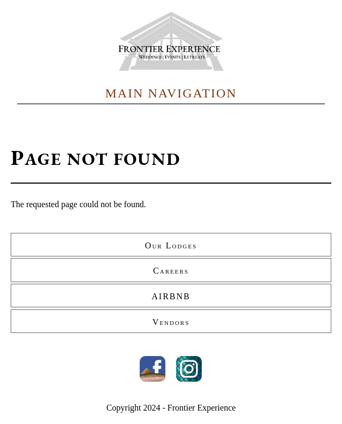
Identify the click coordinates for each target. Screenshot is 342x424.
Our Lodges (171, 245)
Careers (171, 270)
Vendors (171, 322)
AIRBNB (170, 296)
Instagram (189, 369)
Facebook (152, 369)
